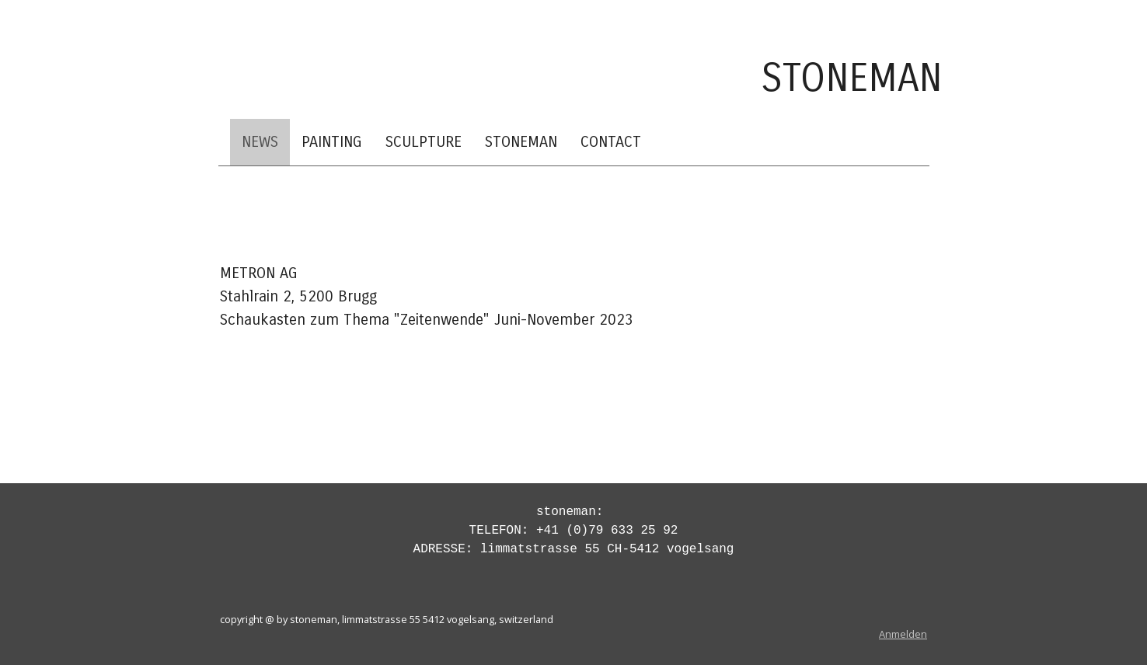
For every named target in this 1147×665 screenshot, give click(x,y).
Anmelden (903, 634)
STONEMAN (521, 142)
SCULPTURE (423, 142)
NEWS (260, 142)
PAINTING (332, 142)
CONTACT (610, 142)
